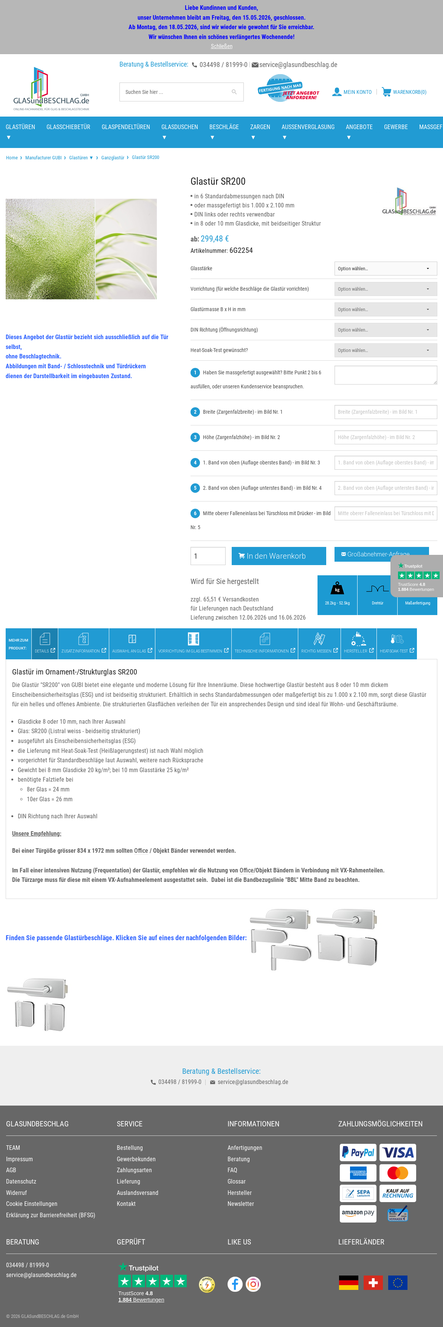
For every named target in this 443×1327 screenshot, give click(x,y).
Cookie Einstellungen (31, 1203)
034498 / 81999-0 (224, 65)
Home (12, 157)
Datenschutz (21, 1181)
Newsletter (241, 1203)
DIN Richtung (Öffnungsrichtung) (224, 330)
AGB (11, 1170)
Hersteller (240, 1192)
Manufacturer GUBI (43, 157)
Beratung (239, 1159)
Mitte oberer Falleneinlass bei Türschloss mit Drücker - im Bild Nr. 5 (261, 520)
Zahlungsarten (134, 1170)
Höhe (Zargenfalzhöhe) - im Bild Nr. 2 (241, 437)
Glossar (237, 1181)
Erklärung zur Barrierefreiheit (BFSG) (50, 1215)
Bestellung (130, 1147)
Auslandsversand (137, 1192)
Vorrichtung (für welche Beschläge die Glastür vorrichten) (250, 289)
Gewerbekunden (136, 1159)
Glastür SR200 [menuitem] (145, 157)
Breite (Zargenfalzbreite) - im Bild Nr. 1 (243, 412)
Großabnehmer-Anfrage (375, 554)
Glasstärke (201, 268)
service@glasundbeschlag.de (298, 65)
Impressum (19, 1159)
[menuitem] (12, 157)
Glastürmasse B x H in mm (218, 309)
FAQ (232, 1170)
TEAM (13, 1147)
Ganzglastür (112, 157)
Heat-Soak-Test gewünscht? (219, 350)
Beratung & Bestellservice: (153, 64)
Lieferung (128, 1181)
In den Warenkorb (272, 556)
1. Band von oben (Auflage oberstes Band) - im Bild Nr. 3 (261, 462)
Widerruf (16, 1192)
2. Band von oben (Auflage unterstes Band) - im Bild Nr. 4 (262, 488)
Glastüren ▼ (81, 157)
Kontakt (126, 1203)
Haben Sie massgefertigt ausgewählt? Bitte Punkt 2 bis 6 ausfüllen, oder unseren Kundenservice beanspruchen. (256, 379)
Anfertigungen (245, 1147)
